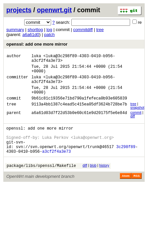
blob (93, 180)
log (49, 29)
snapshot (137, 116)
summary (15, 29)
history (104, 180)
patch (49, 34)
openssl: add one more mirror (36, 44)
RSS (136, 191)
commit (135, 121)
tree (100, 29)
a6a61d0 (30, 34)
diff (132, 125)
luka (36, 57)
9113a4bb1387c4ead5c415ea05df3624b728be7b (79, 114)
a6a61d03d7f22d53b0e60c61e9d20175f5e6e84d (79, 122)
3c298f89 (125, 160)
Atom (125, 191)
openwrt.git (54, 10)
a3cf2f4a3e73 (56, 166)
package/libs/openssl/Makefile (41, 181)
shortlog (35, 29)
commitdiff (83, 29)
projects (19, 10)
